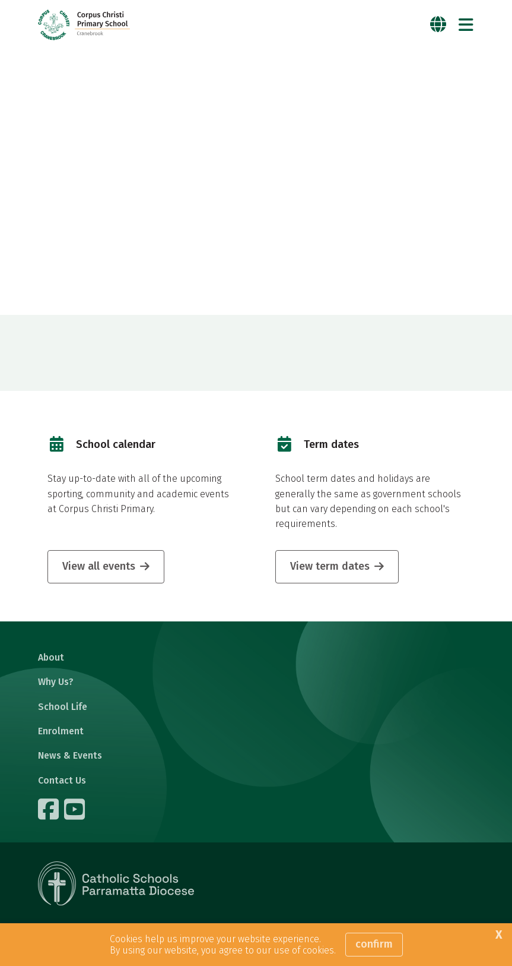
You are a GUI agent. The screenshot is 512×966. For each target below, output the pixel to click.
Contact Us (62, 780)
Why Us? (56, 681)
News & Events (70, 755)
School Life (62, 706)
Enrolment (61, 731)
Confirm (374, 944)
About (51, 657)
